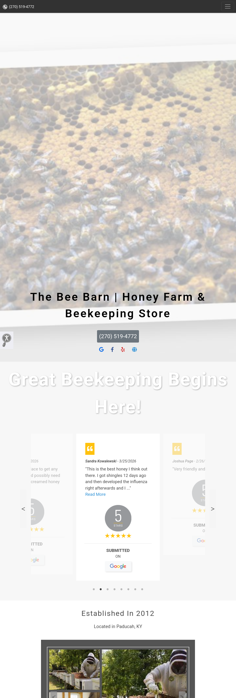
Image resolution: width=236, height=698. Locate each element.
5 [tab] (121, 589)
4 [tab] (114, 589)
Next (212, 509)
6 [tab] (128, 589)
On (31, 552)
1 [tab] (93, 589)
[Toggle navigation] (227, 6)
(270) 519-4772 (18, 7)
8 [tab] (142, 589)
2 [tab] (100, 589)
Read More (95, 494)
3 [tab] (107, 589)
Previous (23, 509)
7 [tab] (135, 589)
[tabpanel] (118, 509)
